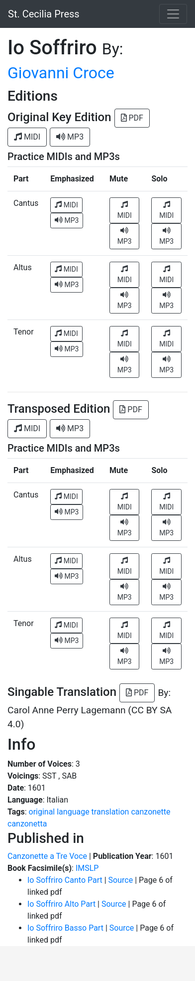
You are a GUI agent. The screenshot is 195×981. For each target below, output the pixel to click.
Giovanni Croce (60, 72)
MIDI (27, 137)
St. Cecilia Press (44, 14)
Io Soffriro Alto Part (61, 904)
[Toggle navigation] (173, 14)
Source (120, 880)
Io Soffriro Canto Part (64, 880)
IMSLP (87, 868)
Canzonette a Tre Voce (47, 856)
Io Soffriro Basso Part (65, 928)
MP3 (70, 137)
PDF (132, 118)
